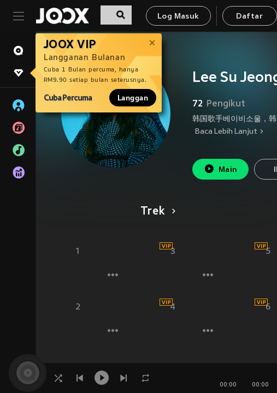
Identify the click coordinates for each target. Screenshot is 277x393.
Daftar (249, 17)
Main (220, 169)
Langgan (132, 97)
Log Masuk (178, 17)
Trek (156, 212)
